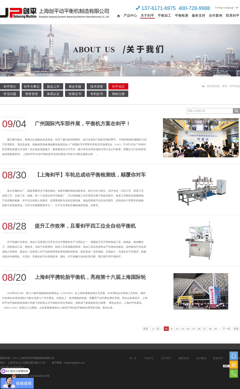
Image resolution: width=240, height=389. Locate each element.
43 (182, 328)
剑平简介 (10, 86)
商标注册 (118, 94)
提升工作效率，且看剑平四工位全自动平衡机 (85, 226)
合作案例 (215, 15)
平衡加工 (164, 15)
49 (215, 328)
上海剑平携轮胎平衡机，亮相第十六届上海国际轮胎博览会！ (90, 279)
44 (188, 328)
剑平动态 (118, 86)
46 (199, 328)
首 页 (132, 358)
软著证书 (75, 94)
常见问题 (10, 94)
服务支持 (198, 15)
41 (172, 328)
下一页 (226, 328)
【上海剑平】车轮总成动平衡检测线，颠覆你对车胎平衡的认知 (90, 177)
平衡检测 (181, 15)
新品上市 (53, 86)
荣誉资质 (31, 94)
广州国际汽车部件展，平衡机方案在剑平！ (83, 123)
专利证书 (96, 94)
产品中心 (130, 15)
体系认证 (53, 94)
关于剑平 (147, 15)
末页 (236, 328)
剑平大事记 (32, 86)
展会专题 (75, 86)
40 (166, 328)
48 (210, 328)
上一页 (155, 328)
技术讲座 (96, 86)
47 (204, 328)
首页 (224, 86)
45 (193, 328)
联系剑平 (232, 15)
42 (177, 328)
